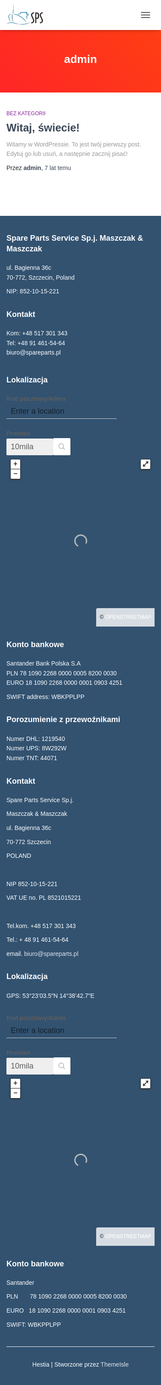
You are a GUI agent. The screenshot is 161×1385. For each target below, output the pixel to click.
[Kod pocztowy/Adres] (61, 411)
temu (58, 167)
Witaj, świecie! (43, 128)
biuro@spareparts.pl (51, 953)
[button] (61, 446)
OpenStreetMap (128, 617)
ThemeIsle (114, 1364)
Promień (18, 433)
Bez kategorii (26, 113)
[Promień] (29, 447)
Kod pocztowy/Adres (36, 398)
